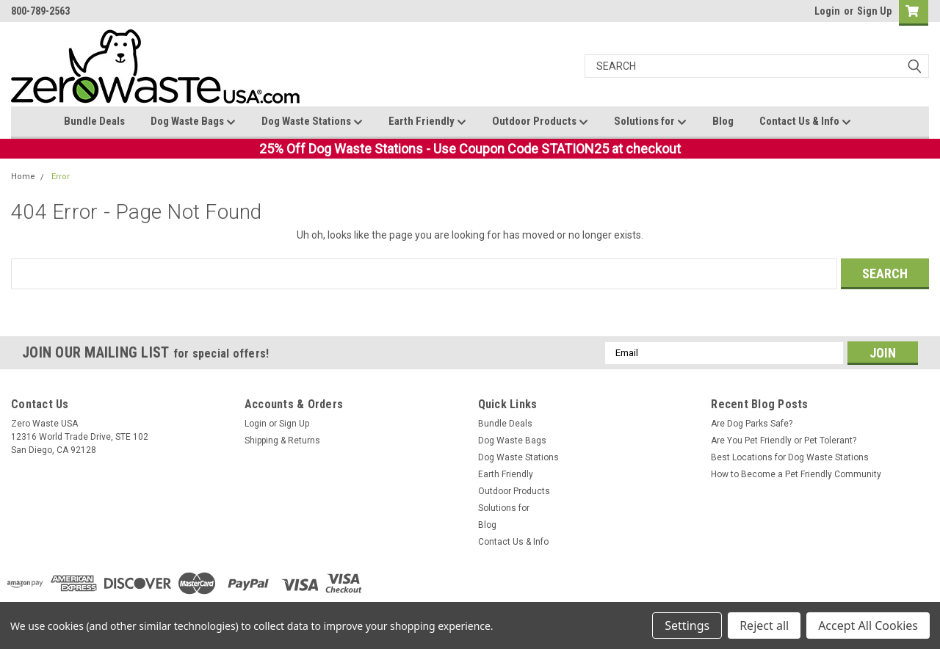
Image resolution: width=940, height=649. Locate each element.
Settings (687, 625)
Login (827, 11)
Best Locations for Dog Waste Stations (790, 457)
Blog (723, 121)
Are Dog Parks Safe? (751, 423)
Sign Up (874, 11)
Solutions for (650, 122)
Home (23, 176)
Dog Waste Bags (193, 122)
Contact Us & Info (805, 122)
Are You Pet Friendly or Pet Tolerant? (783, 440)
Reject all (764, 625)
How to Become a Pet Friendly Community (796, 474)
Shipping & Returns (282, 440)
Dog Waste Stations (312, 122)
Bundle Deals (94, 121)
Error (60, 176)
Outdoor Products (540, 122)
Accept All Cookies (868, 625)
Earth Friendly (427, 122)
